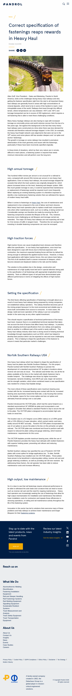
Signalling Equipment (11, 604)
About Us (6, 633)
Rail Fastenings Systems (12, 599)
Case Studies (8, 645)
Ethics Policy (43, 659)
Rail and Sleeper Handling (13, 596)
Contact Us (7, 635)
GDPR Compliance (31, 659)
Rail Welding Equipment (12, 601)
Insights (6, 638)
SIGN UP (16, 546)
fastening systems (28, 513)
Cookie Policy (18, 659)
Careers (6, 647)
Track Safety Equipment (12, 616)
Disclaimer (52, 659)
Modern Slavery (8, 662)
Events (5, 643)
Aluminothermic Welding (12, 587)
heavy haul (36, 203)
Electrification (8, 589)
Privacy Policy (7, 659)
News (5, 640)
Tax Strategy (62, 659)
